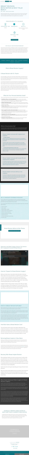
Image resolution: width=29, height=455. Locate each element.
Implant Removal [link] (25, 60)
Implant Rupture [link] (20, 60)
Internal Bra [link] (12, 60)
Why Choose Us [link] (3, 60)
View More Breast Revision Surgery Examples (14, 230)
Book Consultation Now (15, 39)
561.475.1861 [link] (3, 1)
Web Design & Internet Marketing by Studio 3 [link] (20, 452)
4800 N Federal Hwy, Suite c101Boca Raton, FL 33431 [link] (14, 444)
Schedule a (14, 430)
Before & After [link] (8, 60)
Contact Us (14, 433)
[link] (14, 442)
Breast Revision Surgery (10, 11)
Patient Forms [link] (7, 1)
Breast (4, 11)
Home (1, 11)
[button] (12, 446)
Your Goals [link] (16, 60)
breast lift (23, 346)
